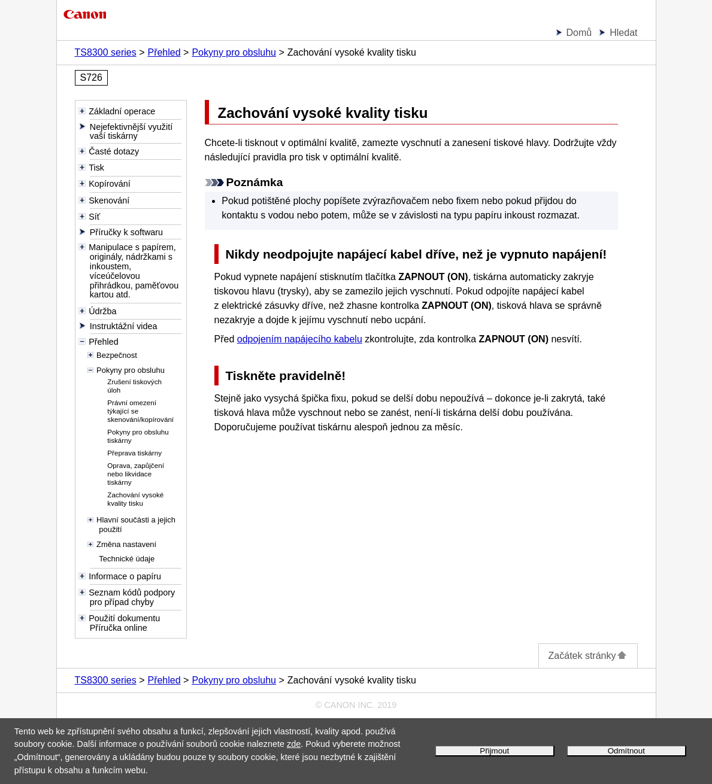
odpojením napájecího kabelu (299, 339)
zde (294, 744)
